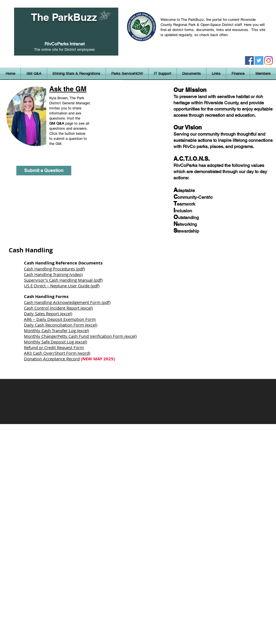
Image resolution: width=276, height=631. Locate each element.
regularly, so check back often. (205, 35)
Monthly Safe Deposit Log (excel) (55, 342)
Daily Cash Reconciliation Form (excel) (60, 325)
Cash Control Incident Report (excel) (58, 308)
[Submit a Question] (43, 170)
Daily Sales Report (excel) (48, 313)
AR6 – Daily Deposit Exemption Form (60, 319)
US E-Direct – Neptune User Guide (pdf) (61, 285)
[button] (76, 73)
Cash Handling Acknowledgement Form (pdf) (67, 302)
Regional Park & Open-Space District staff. (208, 25)
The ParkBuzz (64, 17)
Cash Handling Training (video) (53, 274)
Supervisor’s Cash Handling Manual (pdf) (63, 280)
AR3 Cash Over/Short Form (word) (57, 353)
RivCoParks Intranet (64, 44)
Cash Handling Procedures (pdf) (54, 269)
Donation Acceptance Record (52, 358)
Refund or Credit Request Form (54, 347)
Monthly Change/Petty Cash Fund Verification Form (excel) (80, 336)
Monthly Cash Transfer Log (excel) (56, 330)
